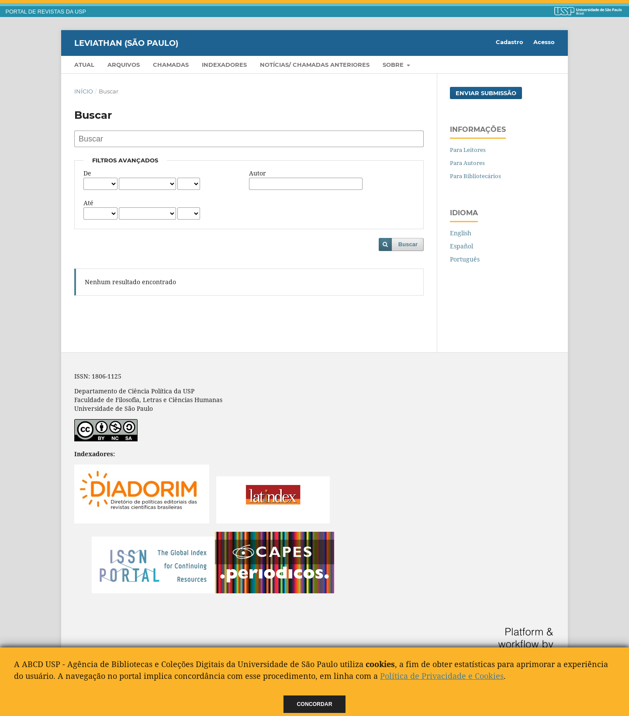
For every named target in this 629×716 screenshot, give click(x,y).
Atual (84, 64)
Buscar (408, 244)
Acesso (544, 41)
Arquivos (123, 64)
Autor (257, 173)
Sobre (394, 64)
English (460, 233)
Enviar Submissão (486, 93)
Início (83, 91)
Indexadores (224, 64)
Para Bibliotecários (475, 176)
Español (461, 246)
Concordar (314, 704)
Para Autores (467, 163)
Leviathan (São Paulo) (126, 43)
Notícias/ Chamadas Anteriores (315, 64)
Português (465, 259)
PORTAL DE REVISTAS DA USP (46, 12)
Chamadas (171, 64)
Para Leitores (468, 150)
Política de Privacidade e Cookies (442, 676)
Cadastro (509, 41)
